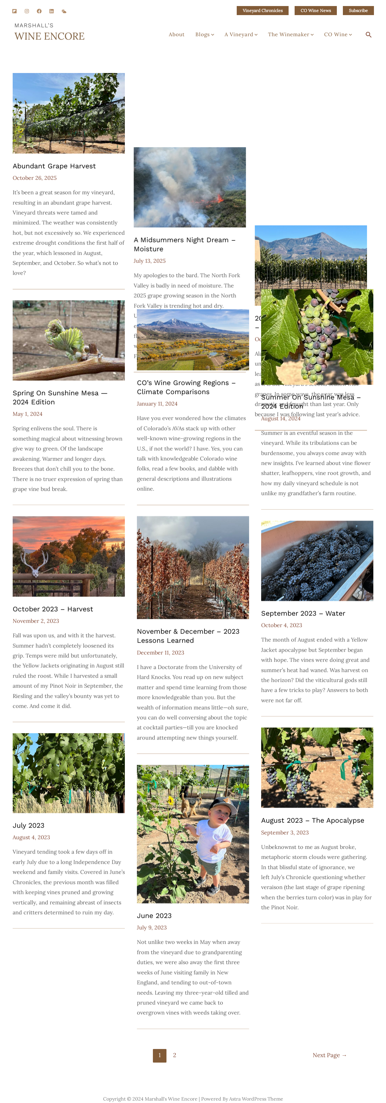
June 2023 (154, 915)
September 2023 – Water (303, 613)
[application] (228, 36)
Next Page (330, 1053)
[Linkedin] (51, 11)
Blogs (220, 36)
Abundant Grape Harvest (54, 166)
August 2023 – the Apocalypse (312, 820)
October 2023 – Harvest (53, 609)
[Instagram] (26, 11)
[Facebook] (39, 11)
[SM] (64, 11)
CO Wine (340, 36)
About (197, 36)
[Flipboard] (14, 11)
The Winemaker (298, 36)
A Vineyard (252, 36)
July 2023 (28, 825)
